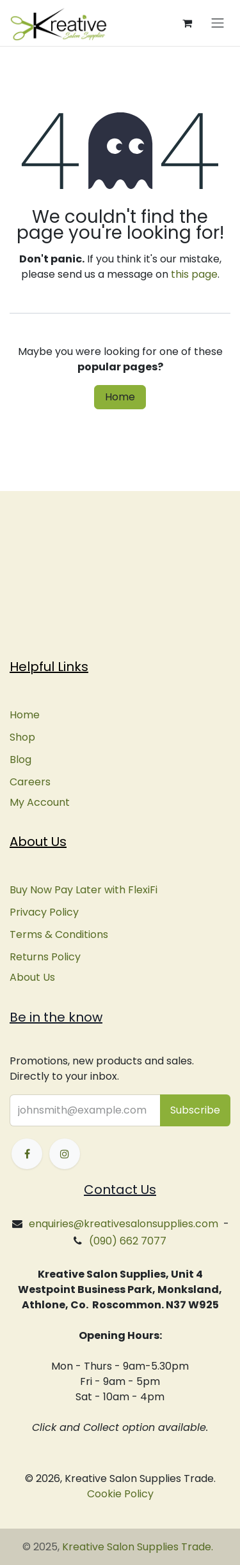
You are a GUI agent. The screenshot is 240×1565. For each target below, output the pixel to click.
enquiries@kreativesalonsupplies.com (123, 1223)
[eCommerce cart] (187, 23)
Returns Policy (45, 956)
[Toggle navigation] (217, 23)
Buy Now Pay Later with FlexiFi (83, 889)
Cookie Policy (120, 1493)
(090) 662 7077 (127, 1241)
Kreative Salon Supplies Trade (136, 1546)
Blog (20, 759)
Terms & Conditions (59, 934)
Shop (22, 737)
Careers (30, 782)
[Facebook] (27, 1153)
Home (120, 396)
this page (194, 274)
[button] (195, 1110)
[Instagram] (64, 1153)
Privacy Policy (44, 912)
